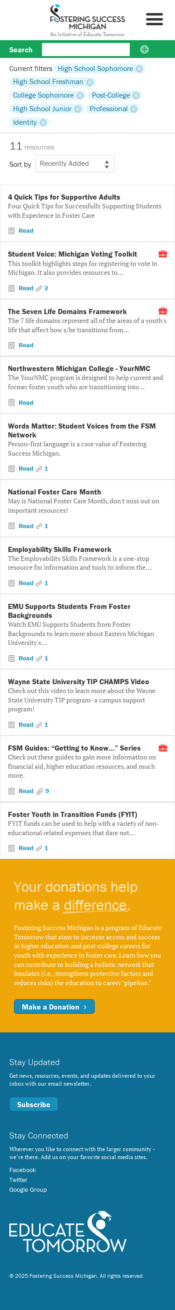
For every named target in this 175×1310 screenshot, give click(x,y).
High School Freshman (48, 81)
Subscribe (33, 1104)
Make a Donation (54, 1006)
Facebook (22, 1170)
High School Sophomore (95, 68)
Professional (109, 108)
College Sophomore (43, 95)
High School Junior (42, 108)
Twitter (18, 1179)
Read (25, 230)
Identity (25, 122)
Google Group (28, 1189)
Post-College (111, 95)
